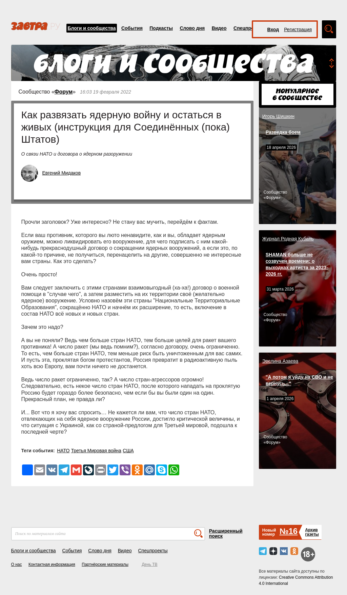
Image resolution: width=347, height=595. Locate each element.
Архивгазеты (312, 532)
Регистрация (298, 29)
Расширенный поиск (226, 533)
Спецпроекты (249, 28)
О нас (16, 564)
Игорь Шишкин (278, 116)
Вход (273, 29)
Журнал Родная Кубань (288, 238)
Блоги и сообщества (92, 28)
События (132, 28)
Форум (64, 92)
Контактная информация (51, 564)
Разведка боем (283, 132)
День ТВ (149, 564)
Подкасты (161, 28)
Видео (219, 28)
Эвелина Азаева (280, 361)
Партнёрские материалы (105, 564)
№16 (289, 531)
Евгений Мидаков (61, 173)
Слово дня (192, 28)
